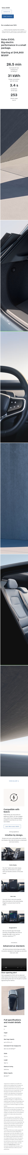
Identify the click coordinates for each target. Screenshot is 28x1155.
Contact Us (7, 11)
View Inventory (8, 16)
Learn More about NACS (12, 826)
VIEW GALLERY (13, 781)
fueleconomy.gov (12, 1144)
